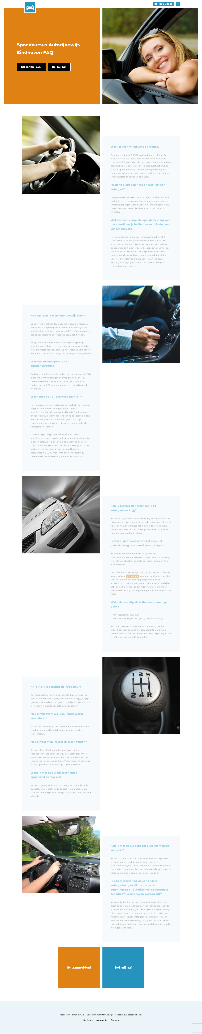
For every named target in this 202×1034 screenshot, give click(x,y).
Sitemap (115, 1020)
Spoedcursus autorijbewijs (72, 1015)
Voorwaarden (102, 1020)
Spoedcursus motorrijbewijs (100, 1015)
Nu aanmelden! (79, 967)
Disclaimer (88, 1020)
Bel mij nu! (123, 967)
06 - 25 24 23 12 (163, 4)
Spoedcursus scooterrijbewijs (128, 1015)
